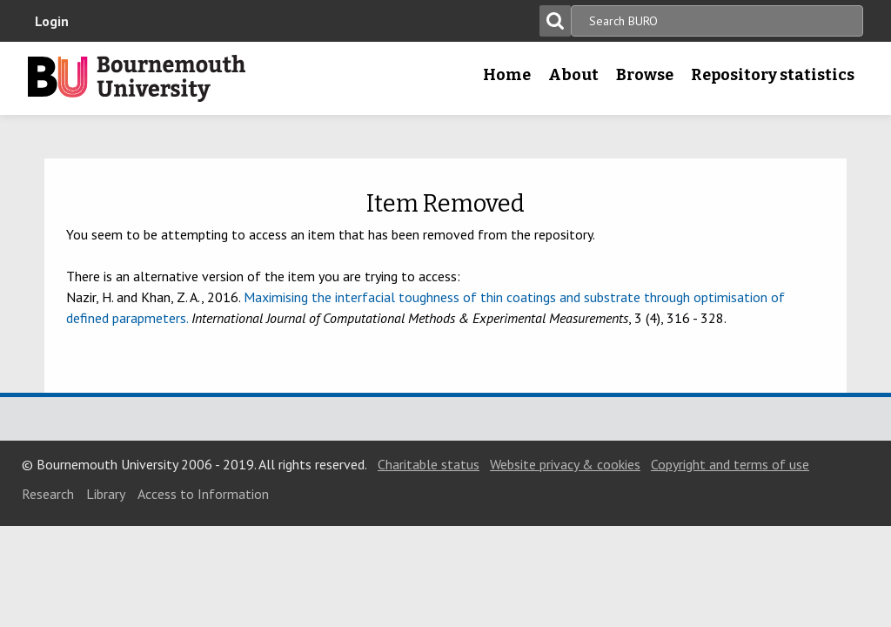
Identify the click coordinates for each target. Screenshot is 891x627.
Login (52, 21)
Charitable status (428, 464)
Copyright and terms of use (730, 464)
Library (105, 493)
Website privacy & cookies (565, 464)
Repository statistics (772, 74)
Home (507, 74)
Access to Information (203, 493)
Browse (644, 74)
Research (48, 493)
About (573, 74)
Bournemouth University (136, 78)
